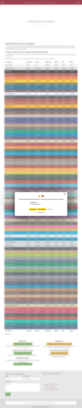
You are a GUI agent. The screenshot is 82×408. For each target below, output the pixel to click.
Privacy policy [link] (41, 212)
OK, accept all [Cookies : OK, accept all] (33, 209)
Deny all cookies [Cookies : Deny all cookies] (41, 209)
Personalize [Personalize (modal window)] (50, 209)
